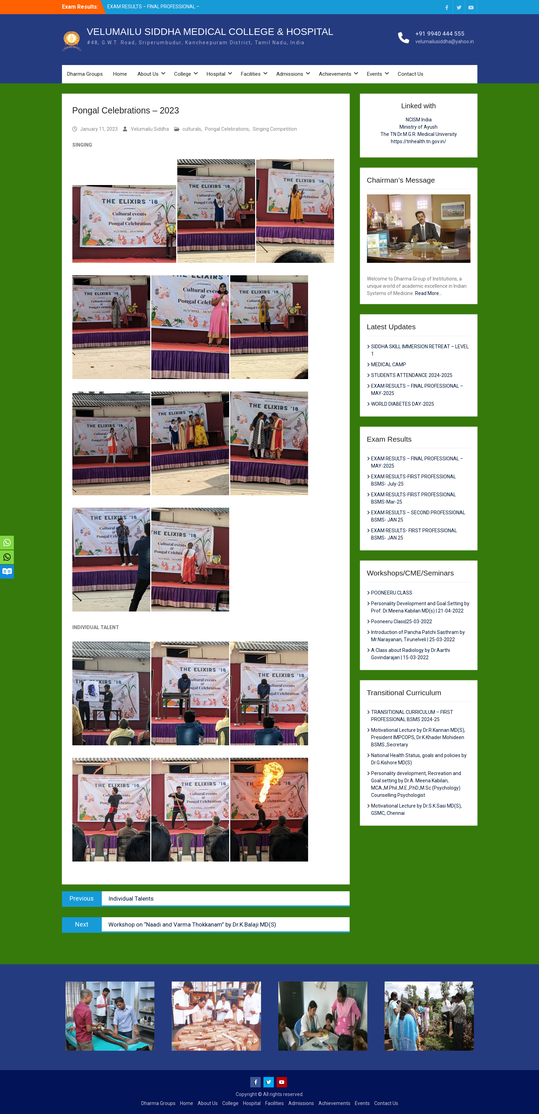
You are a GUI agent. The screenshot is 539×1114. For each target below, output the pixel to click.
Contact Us (410, 74)
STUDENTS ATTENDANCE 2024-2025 (411, 375)
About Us (148, 74)
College (182, 74)
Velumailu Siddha (150, 129)
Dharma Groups (85, 74)
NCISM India (419, 119)
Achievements (335, 74)
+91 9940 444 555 (440, 33)
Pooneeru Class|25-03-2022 (401, 621)
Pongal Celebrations (227, 129)
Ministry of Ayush (418, 127)
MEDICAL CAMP (388, 364)
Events (374, 74)
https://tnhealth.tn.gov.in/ (418, 141)
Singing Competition (275, 129)
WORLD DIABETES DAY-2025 (402, 404)
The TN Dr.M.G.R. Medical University (418, 134)
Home (120, 74)
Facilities (251, 74)
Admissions (289, 74)
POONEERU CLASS (391, 593)
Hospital (216, 74)
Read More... (428, 293)
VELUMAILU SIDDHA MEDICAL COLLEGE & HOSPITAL (210, 31)
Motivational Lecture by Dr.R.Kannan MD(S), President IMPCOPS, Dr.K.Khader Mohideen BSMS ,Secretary (418, 737)
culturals (191, 129)
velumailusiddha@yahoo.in (444, 41)
